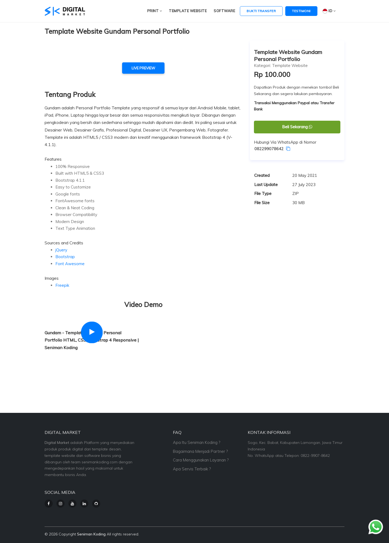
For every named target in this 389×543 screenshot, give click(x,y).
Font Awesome (70, 263)
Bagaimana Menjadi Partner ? (200, 451)
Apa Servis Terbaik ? (192, 468)
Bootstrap (65, 256)
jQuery (61, 249)
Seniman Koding (91, 534)
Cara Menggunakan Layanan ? (201, 460)
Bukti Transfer (261, 11)
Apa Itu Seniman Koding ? (196, 442)
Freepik (62, 285)
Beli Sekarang (297, 126)
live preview (143, 68)
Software (224, 11)
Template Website (188, 11)
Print (154, 11)
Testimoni (301, 11)
